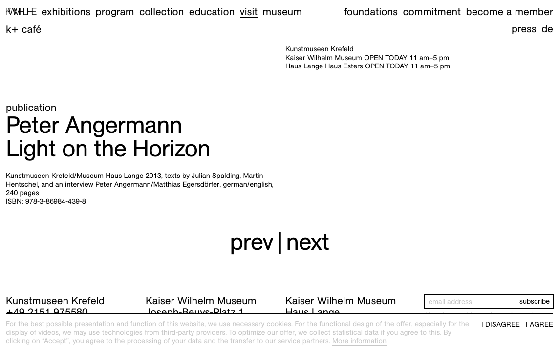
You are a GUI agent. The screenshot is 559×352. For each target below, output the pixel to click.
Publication (31, 107)
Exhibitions (66, 11)
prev (251, 242)
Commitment (432, 11)
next (307, 242)
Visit (249, 11)
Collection (161, 11)
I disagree (500, 324)
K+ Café (24, 29)
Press (524, 28)
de (547, 28)
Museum (282, 11)
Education (212, 11)
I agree (539, 324)
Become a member (509, 11)
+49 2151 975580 (47, 312)
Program (115, 11)
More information (359, 341)
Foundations (371, 11)
